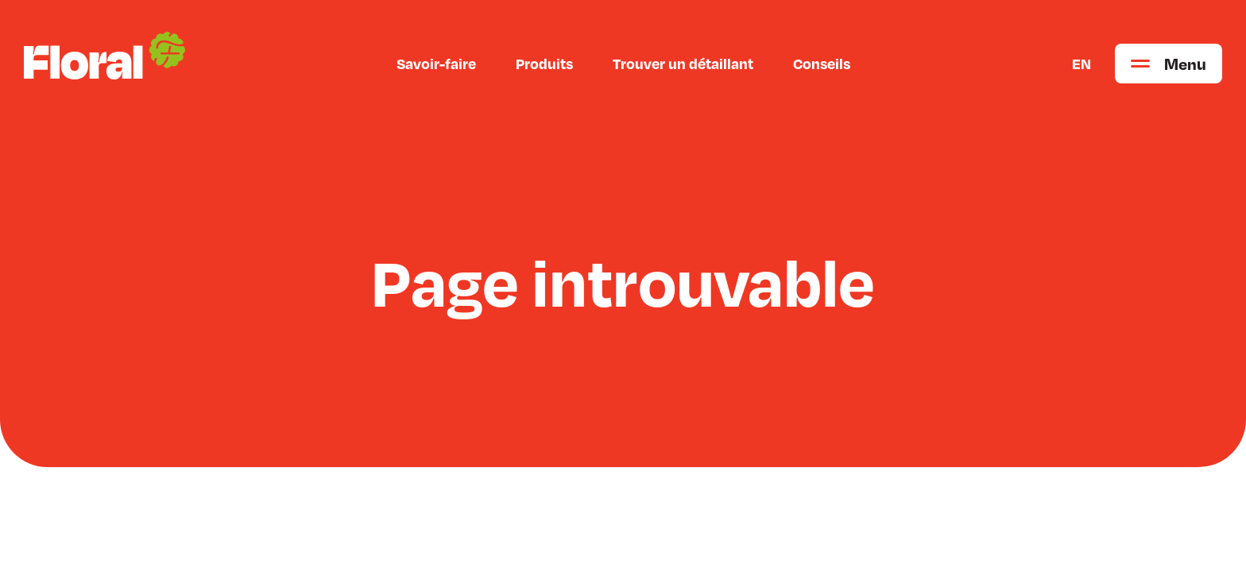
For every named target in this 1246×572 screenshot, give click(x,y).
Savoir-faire (436, 64)
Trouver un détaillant (683, 64)
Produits (544, 64)
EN (1081, 64)
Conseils (821, 64)
